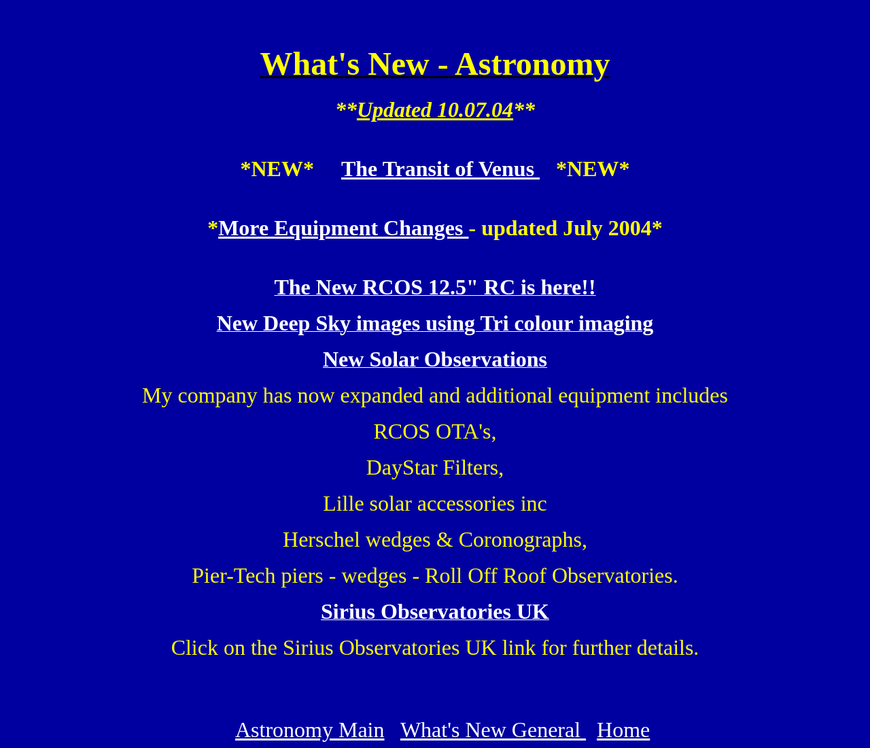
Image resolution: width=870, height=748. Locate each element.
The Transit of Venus (440, 168)
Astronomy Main (310, 729)
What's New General (493, 729)
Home (623, 729)
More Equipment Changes (343, 228)
